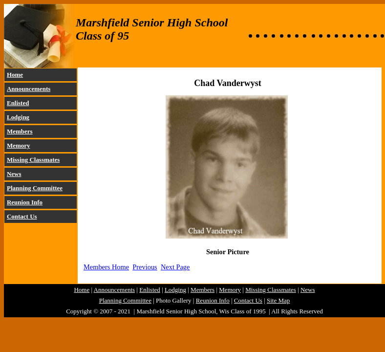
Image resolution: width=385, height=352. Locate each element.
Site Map (278, 300)
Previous (144, 267)
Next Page (175, 267)
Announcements (28, 88)
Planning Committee (35, 188)
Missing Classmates (33, 159)
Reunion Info (25, 202)
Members (20, 131)
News (14, 173)
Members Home (106, 267)
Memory (18, 145)
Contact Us (22, 216)
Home (15, 74)
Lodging (18, 117)
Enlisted (18, 103)
